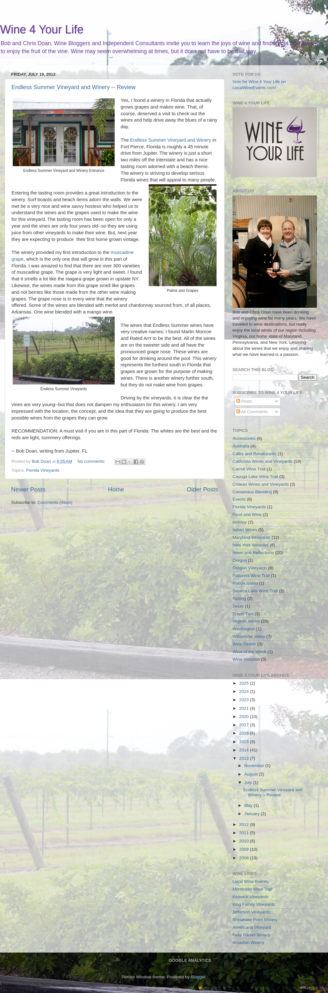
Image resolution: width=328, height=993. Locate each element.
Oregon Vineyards (249, 568)
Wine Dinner (244, 644)
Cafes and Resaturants (254, 453)
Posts (244, 401)
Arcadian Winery (248, 942)
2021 (244, 708)
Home (116, 489)
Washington (243, 628)
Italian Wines (244, 529)
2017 (244, 724)
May (248, 805)
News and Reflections (253, 552)
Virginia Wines (246, 621)
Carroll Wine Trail (249, 469)
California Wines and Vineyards (262, 461)
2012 (244, 824)
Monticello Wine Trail (252, 889)
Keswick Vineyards (250, 896)
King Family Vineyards (253, 904)
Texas (238, 606)
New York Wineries (250, 545)
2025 (244, 683)
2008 (244, 858)
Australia (240, 446)
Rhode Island (245, 583)
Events (239, 499)
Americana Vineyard (251, 927)
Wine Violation (246, 659)
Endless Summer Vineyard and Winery (171, 140)
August (251, 774)
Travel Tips (242, 613)
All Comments (252, 411)
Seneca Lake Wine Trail (255, 590)
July (248, 782)
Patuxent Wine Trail (251, 575)
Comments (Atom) (55, 502)
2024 (244, 691)
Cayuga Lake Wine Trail (255, 476)
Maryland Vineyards (251, 537)
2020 (244, 716)
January (252, 813)
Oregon (239, 560)
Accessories (244, 438)
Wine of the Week (249, 651)
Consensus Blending (252, 491)
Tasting (239, 598)
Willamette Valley (248, 636)
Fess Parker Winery (251, 935)
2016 (244, 733)
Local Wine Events (250, 881)
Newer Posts (28, 489)
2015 (244, 741)
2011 (244, 832)
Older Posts (202, 489)
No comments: (92, 461)
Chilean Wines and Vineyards (260, 484)
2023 (244, 699)
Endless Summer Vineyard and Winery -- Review (73, 87)
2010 (244, 841)
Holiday (239, 522)
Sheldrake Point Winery (254, 919)
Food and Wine (247, 514)
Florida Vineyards (43, 470)
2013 (244, 758)
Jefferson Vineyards (251, 912)
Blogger (198, 977)
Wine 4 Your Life (41, 29)
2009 (244, 849)
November (254, 765)
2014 (244, 750)
